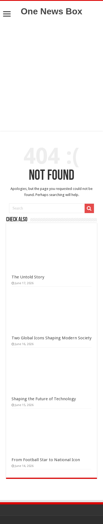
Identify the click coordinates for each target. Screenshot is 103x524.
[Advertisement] (51, 79)
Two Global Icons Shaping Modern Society (51, 337)
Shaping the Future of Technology (44, 398)
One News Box (51, 11)
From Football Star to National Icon (46, 459)
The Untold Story (28, 277)
